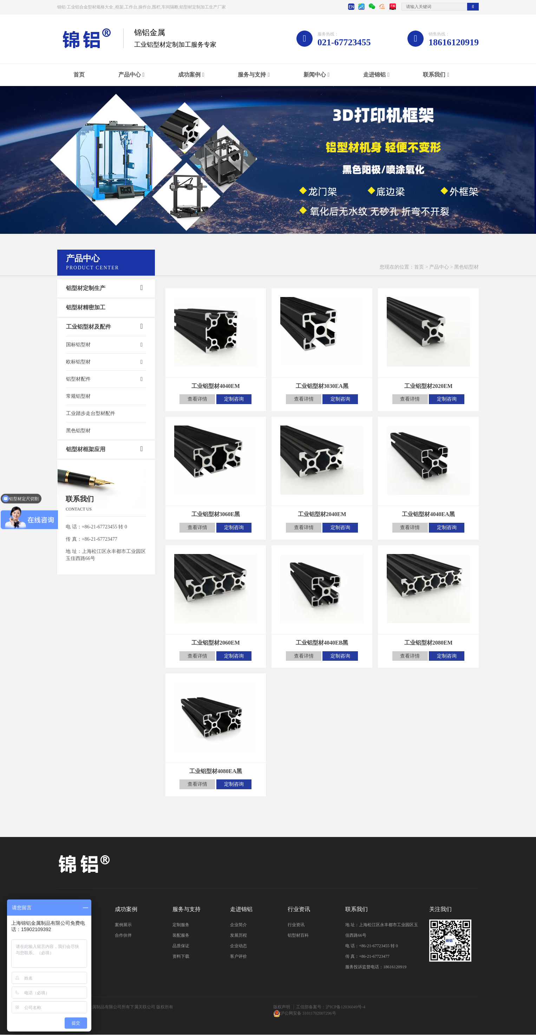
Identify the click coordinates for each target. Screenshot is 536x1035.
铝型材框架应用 (85, 449)
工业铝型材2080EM (428, 643)
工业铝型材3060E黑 (215, 515)
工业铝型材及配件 (88, 327)
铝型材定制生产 (85, 288)
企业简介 (238, 925)
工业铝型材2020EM (428, 386)
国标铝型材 (78, 344)
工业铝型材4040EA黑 (428, 515)
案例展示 (123, 925)
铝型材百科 (298, 935)
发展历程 (238, 935)
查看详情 (197, 399)
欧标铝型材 (78, 361)
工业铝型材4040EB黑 (322, 643)
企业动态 (238, 946)
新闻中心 (314, 75)
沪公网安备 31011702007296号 (308, 1013)
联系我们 (434, 75)
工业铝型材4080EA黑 (215, 771)
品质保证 (180, 946)
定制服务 (180, 925)
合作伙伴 (123, 935)
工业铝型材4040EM (215, 386)
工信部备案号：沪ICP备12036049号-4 (330, 1007)
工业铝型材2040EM (322, 515)
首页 (79, 75)
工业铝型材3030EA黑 (322, 386)
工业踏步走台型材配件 (90, 413)
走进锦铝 (374, 75)
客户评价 (238, 956)
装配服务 (180, 935)
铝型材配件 (78, 379)
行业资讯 (296, 925)
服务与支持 (252, 75)
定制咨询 (234, 399)
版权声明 (281, 1007)
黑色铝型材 (78, 430)
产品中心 (129, 75)
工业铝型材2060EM (215, 643)
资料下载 (180, 956)
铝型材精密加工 (85, 307)
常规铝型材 (78, 396)
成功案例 (189, 75)
